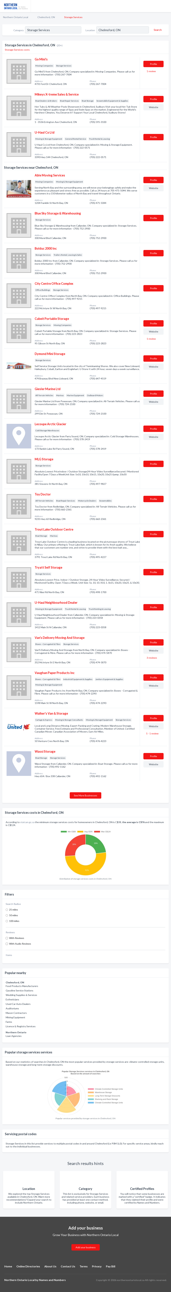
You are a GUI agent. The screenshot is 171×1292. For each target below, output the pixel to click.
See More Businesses (85, 795)
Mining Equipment (15, 1017)
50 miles (13, 915)
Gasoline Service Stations (19, 990)
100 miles (14, 920)
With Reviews (16, 938)
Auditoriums (12, 1008)
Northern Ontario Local (15, 17)
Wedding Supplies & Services (21, 994)
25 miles (13, 909)
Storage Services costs (17, 49)
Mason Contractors (16, 1012)
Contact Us (68, 1266)
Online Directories (28, 1266)
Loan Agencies (14, 1035)
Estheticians (12, 999)
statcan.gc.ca (27, 822)
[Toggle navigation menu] (166, 6)
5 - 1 (152, 733)
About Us (50, 1266)
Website (153, 107)
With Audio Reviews (20, 943)
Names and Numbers (52, 1279)
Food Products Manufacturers (22, 986)
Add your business (86, 1247)
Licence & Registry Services (21, 1026)
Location (90, 30)
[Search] (157, 29)
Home (8, 1266)
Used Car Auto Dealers (18, 1003)
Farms (9, 1021)
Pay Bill (110, 1266)
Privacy (97, 1266)
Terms (84, 1266)
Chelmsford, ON (46, 17)
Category (18, 30)
